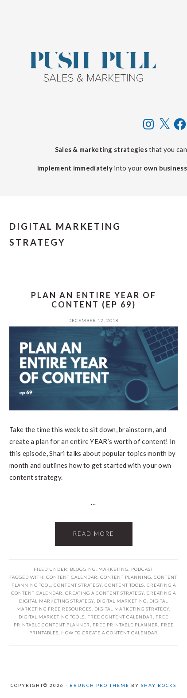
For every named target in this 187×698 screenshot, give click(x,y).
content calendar (71, 577)
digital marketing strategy (131, 608)
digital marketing (122, 600)
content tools (124, 585)
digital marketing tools (52, 616)
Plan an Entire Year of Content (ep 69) (93, 300)
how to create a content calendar (109, 632)
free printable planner (125, 624)
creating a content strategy (104, 593)
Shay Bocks (158, 685)
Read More (93, 533)
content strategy (78, 585)
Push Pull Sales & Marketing (93, 66)
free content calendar (120, 616)
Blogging (83, 569)
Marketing (113, 569)
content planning (125, 577)
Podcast (142, 569)
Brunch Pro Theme (99, 685)
